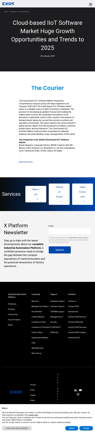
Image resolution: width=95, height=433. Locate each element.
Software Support (57, 306)
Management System (40, 306)
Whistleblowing (37, 348)
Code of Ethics (37, 332)
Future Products (14, 320)
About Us (35, 301)
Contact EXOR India (75, 322)
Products (11, 309)
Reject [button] (71, 428)
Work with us (36, 353)
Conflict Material (38, 317)
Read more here (26, 162)
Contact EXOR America (77, 317)
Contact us (72, 301)
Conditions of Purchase (41, 327)
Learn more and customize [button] (17, 428)
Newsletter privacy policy (78, 238)
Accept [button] (86, 428)
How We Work (37, 312)
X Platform (12, 304)
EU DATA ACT (55, 327)
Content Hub (13, 314)
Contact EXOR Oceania (77, 332)
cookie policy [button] (33, 415)
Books (10, 325)
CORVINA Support (57, 312)
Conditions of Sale (39, 322)
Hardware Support (57, 301)
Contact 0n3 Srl (74, 338)
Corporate (13, 12)
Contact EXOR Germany (77, 327)
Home (6, 12)
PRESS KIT (54, 332)
